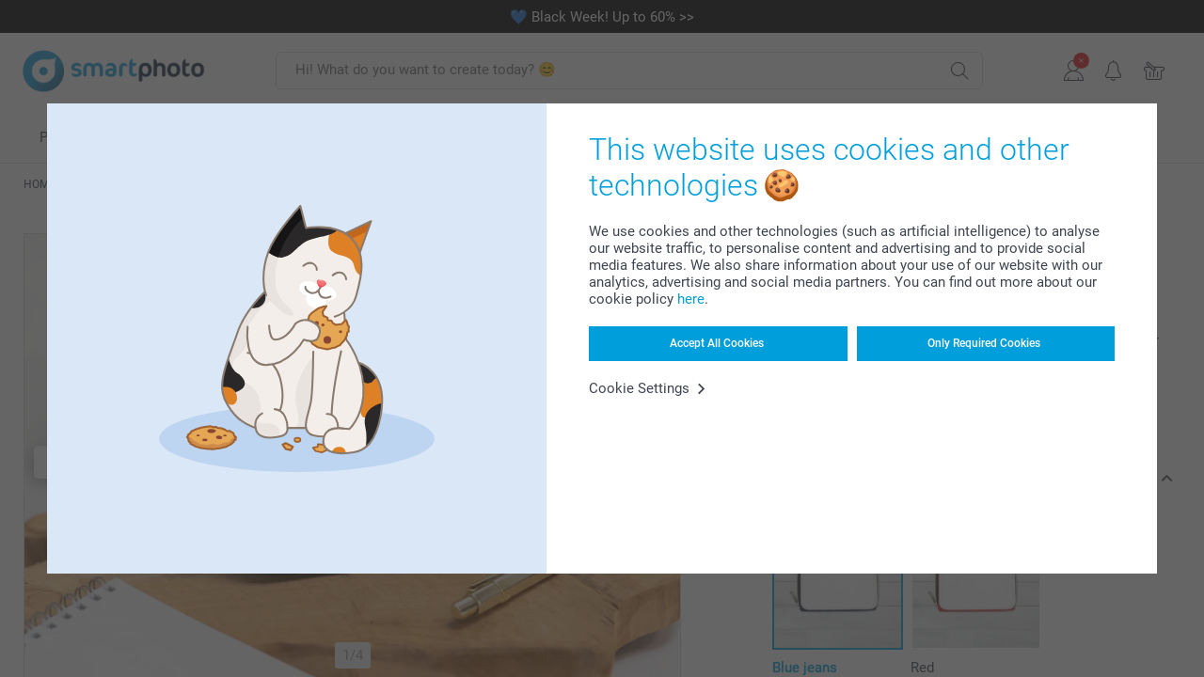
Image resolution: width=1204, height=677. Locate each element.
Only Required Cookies (983, 343)
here (691, 299)
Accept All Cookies (717, 343)
